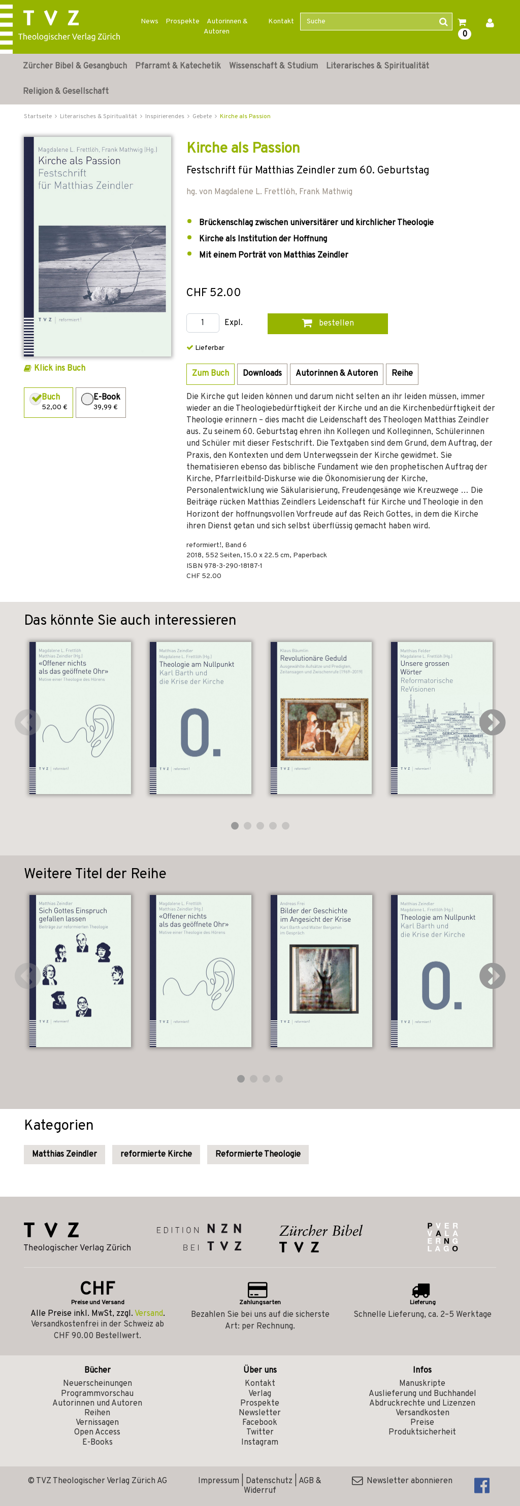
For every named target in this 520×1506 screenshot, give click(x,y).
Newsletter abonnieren (402, 1481)
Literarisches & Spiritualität (377, 66)
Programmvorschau (97, 1394)
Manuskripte (422, 1384)
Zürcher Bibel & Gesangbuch (75, 66)
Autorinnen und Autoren (97, 1404)
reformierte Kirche (156, 1155)
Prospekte (183, 21)
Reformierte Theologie (258, 1155)
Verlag (259, 1394)
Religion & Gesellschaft (66, 92)
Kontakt (281, 21)
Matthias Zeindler (64, 1155)
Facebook (259, 1423)
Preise (422, 1423)
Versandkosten (422, 1413)
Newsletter (260, 1413)
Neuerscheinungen (97, 1384)
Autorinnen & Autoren (226, 26)
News (149, 21)
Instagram (259, 1443)
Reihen (97, 1413)
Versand (149, 1314)
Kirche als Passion (245, 117)
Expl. (233, 323)
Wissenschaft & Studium (273, 66)
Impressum (218, 1481)
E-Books (97, 1443)
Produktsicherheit (422, 1432)
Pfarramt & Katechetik (178, 66)
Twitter (260, 1432)
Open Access (97, 1432)
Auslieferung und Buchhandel (422, 1394)
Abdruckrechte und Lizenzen (422, 1404)
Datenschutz (269, 1481)
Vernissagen (97, 1423)
